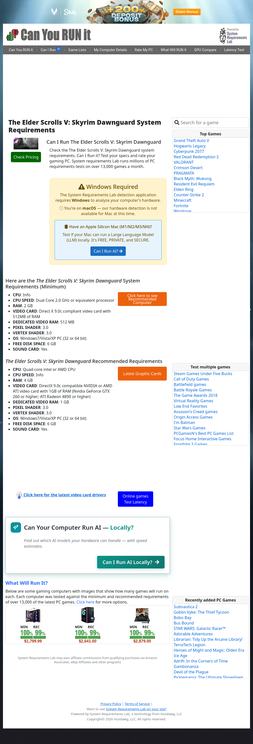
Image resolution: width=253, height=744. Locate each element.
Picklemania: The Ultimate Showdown (208, 677)
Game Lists (77, 50)
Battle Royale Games (193, 390)
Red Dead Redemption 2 (196, 157)
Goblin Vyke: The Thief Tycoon (201, 612)
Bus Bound (184, 623)
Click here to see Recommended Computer (142, 299)
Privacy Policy (111, 704)
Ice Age (180, 655)
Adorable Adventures (193, 634)
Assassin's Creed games (196, 411)
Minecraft (182, 200)
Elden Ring (183, 189)
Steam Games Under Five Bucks (203, 373)
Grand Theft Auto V (191, 140)
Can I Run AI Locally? (131, 562)
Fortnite (181, 205)
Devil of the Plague (191, 672)
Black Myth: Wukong (192, 178)
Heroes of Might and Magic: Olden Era (209, 650)
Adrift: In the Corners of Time (201, 661)
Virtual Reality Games (193, 400)
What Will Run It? (26, 583)
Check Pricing (25, 157)
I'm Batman (184, 422)
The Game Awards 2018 (195, 395)
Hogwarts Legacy (190, 146)
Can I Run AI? (108, 251)
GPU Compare (205, 50)
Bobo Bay (182, 617)
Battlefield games (190, 384)
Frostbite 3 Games (190, 444)
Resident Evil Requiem (194, 184)
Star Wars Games (190, 428)
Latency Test (234, 50)
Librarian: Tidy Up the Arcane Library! (208, 639)
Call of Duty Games (191, 379)
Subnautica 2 (186, 606)
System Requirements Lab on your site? (136, 709)
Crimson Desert (188, 167)
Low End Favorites (190, 406)
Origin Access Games (193, 417)
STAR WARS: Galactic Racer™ (200, 628)
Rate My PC (144, 50)
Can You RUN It (21, 50)
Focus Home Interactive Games (203, 439)
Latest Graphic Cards (142, 373)
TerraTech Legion (189, 644)
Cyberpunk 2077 (189, 151)
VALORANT (184, 162)
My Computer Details (110, 50)
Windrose (182, 211)
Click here (85, 602)
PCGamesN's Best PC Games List (203, 433)
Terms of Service (137, 704)
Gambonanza (186, 666)
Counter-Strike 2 (189, 195)
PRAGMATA (184, 173)
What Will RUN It (173, 50)
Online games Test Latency (135, 499)
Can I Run (51, 49)
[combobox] (214, 123)
